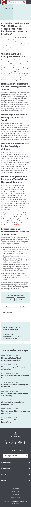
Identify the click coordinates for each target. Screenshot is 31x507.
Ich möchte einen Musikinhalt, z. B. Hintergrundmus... (13, 403)
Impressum (15, 489)
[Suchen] (16, 2)
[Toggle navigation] (28, 2)
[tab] (15, 312)
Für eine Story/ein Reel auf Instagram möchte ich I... (14, 385)
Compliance (15, 494)
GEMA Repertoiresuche (21, 225)
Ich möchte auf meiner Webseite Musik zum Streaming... (15, 394)
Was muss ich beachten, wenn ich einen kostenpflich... (15, 377)
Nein (20, 299)
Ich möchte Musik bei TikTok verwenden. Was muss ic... (11, 359)
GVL (17, 168)
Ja (10, 299)
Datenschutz (15, 491)
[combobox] (15, 456)
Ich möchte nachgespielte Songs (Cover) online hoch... (15, 368)
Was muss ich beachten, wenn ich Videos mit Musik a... (15, 412)
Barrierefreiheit (15, 497)
